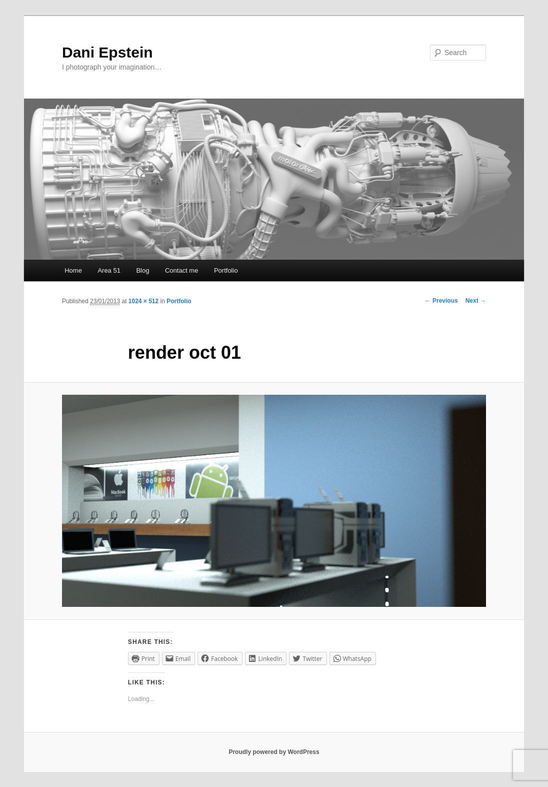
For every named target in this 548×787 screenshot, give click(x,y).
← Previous (441, 300)
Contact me (181, 270)
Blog (142, 270)
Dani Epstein (107, 52)
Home (73, 270)
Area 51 (109, 270)
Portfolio (226, 270)
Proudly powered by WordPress (273, 751)
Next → (476, 300)
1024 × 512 (143, 301)
